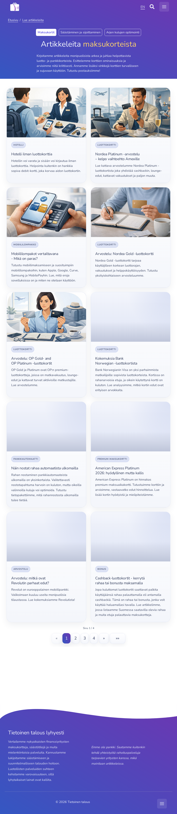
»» (117, 638)
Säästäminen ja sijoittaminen (80, 32)
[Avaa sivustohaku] (152, 7)
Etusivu (13, 20)
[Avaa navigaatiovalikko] (164, 7)
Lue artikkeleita (33, 20)
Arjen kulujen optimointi (122, 32)
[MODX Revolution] (73, 6)
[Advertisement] (88, 680)
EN (143, 6)
